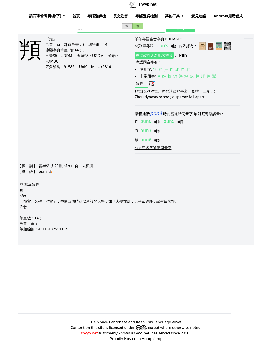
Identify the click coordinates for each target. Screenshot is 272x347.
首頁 (76, 16)
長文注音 (120, 16)
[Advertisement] (71, 103)
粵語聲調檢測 (146, 16)
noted (195, 327)
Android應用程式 (228, 16)
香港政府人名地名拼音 (154, 55)
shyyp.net (89, 333)
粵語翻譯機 (96, 16)
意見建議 (198, 16)
